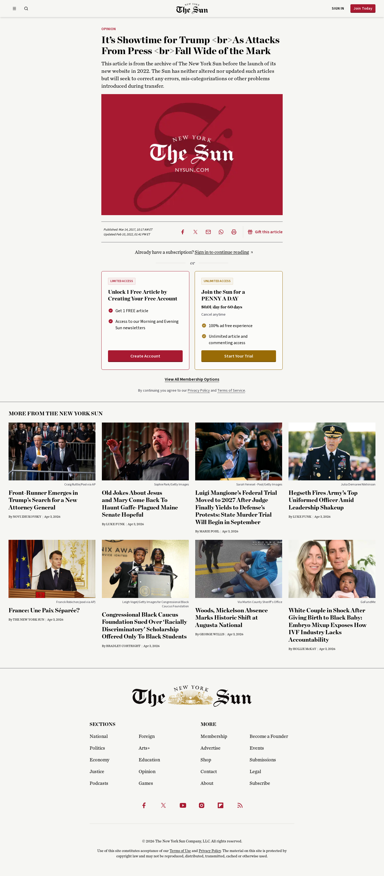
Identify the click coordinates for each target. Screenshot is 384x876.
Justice (97, 771)
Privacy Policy (199, 390)
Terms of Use (180, 851)
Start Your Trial (238, 356)
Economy (99, 760)
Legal (255, 771)
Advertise (211, 748)
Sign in (338, 8)
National (99, 736)
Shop (206, 760)
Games (146, 783)
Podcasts (99, 783)
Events (257, 748)
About (207, 783)
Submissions (263, 760)
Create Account (145, 356)
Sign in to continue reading (222, 252)
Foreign (147, 736)
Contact (209, 771)
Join (363, 8)
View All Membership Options (192, 379)
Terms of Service (231, 390)
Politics (97, 748)
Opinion (108, 29)
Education (149, 760)
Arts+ (144, 748)
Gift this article (265, 232)
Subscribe (260, 783)
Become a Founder (269, 736)
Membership (214, 736)
